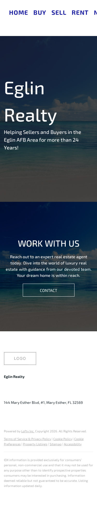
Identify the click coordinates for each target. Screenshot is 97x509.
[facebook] (8, 414)
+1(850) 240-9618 (18, 394)
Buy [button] (39, 12)
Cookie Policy (62, 439)
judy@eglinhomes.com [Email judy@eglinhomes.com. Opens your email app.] (58, 394)
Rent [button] (80, 12)
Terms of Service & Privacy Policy (27, 439)
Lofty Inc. (27, 431)
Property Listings (35, 444)
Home (18, 12)
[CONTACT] (48, 290)
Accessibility (72, 444)
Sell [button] (58, 12)
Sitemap (56, 444)
